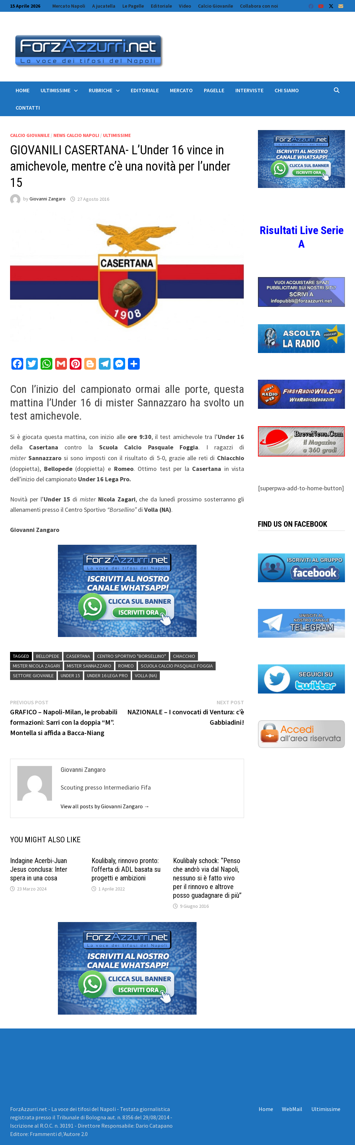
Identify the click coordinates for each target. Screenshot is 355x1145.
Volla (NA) (146, 675)
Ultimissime (55, 90)
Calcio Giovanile (215, 6)
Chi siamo (287, 90)
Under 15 (70, 675)
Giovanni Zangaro (47, 199)
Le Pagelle (133, 6)
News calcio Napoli (76, 135)
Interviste (249, 90)
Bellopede (47, 656)
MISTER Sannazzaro (89, 666)
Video (185, 6)
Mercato (181, 90)
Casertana (78, 656)
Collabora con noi (259, 6)
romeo (126, 666)
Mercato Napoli (68, 6)
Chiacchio (184, 656)
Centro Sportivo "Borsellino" (131, 656)
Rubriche (100, 90)
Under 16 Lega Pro (107, 675)
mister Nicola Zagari (36, 666)
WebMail (292, 1108)
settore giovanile (33, 675)
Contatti (28, 107)
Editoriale (161, 6)
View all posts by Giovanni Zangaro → (105, 806)
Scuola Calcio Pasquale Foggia (177, 666)
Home (22, 90)
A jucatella (103, 6)
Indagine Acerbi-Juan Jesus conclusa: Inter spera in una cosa (38, 869)
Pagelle (214, 90)
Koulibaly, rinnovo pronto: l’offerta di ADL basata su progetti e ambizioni (126, 869)
